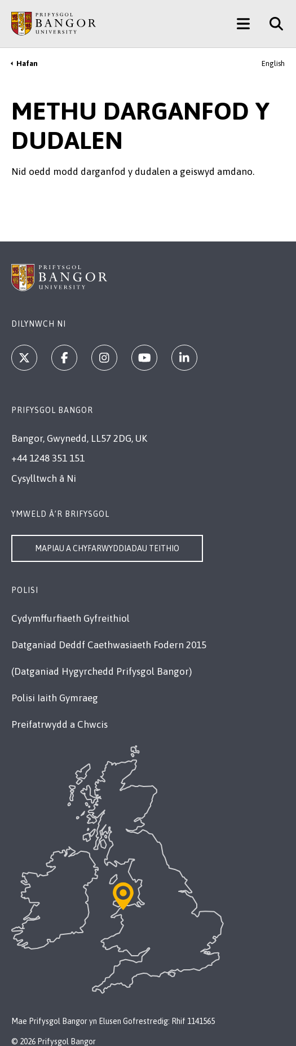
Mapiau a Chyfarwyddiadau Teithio (107, 548)
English (273, 63)
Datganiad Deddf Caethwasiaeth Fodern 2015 (108, 645)
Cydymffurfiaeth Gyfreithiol (70, 618)
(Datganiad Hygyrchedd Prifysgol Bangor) (101, 671)
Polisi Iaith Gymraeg (54, 698)
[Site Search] (272, 24)
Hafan (27, 63)
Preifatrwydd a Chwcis (59, 724)
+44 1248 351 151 (48, 458)
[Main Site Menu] (243, 24)
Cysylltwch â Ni (43, 478)
